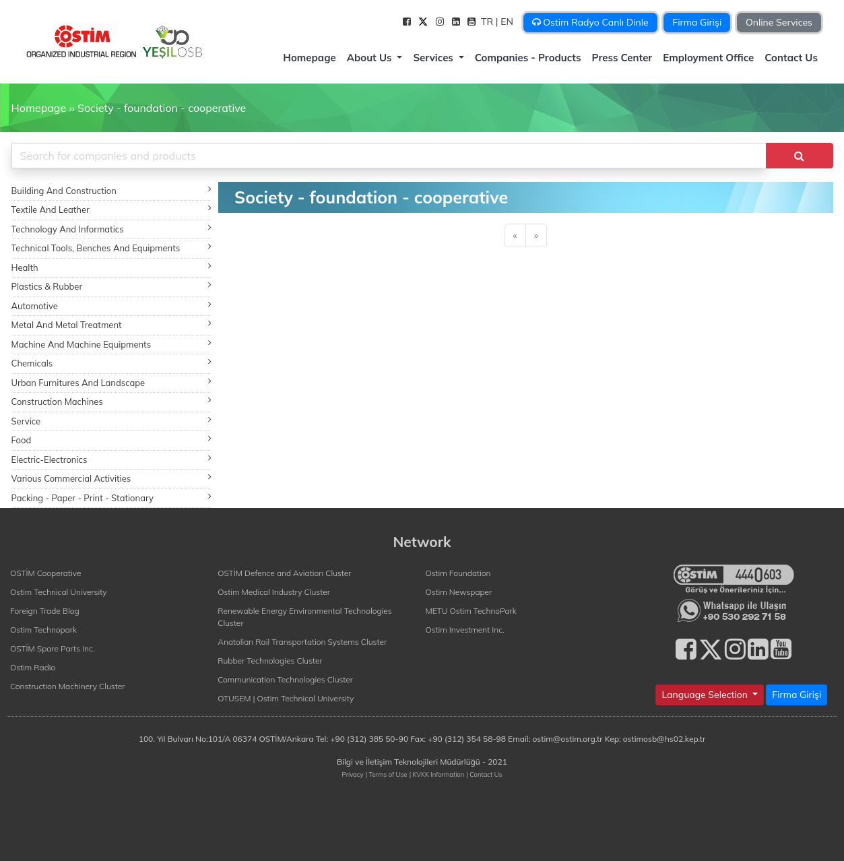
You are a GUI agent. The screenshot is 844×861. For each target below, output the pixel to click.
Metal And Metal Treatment (111, 324)
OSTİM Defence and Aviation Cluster (284, 573)
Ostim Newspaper (459, 592)
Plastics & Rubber (111, 286)
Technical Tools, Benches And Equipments (111, 247)
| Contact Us (484, 774)
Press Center (622, 57)
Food (111, 439)
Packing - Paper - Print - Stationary (111, 497)
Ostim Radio (32, 667)
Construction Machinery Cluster (67, 686)
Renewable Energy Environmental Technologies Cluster (304, 617)
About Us (371, 57)
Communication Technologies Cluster (285, 679)
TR (488, 21)
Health (111, 267)
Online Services (779, 22)
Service (111, 420)
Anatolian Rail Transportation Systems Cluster (302, 642)
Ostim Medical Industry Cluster (274, 592)
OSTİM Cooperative (45, 573)
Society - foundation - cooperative (161, 108)
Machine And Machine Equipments (111, 344)
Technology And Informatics (111, 228)
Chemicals (111, 363)
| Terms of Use (387, 774)
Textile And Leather (111, 209)
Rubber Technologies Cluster (270, 661)
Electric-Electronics (111, 459)
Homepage (309, 57)
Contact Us (791, 57)
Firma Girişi (696, 22)
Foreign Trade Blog (44, 611)
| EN (506, 21)
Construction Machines (111, 401)
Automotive (111, 305)
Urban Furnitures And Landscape (111, 382)
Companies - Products (528, 57)
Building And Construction (111, 190)
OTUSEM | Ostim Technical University (286, 698)
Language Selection (705, 695)
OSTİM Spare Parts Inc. (52, 648)
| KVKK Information (437, 774)
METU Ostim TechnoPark (471, 611)
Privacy (353, 774)
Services (434, 57)
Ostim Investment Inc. (465, 630)
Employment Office (708, 57)
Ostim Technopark (43, 630)
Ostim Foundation (458, 573)
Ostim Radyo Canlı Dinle (590, 22)
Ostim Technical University (58, 592)
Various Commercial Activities (111, 478)
